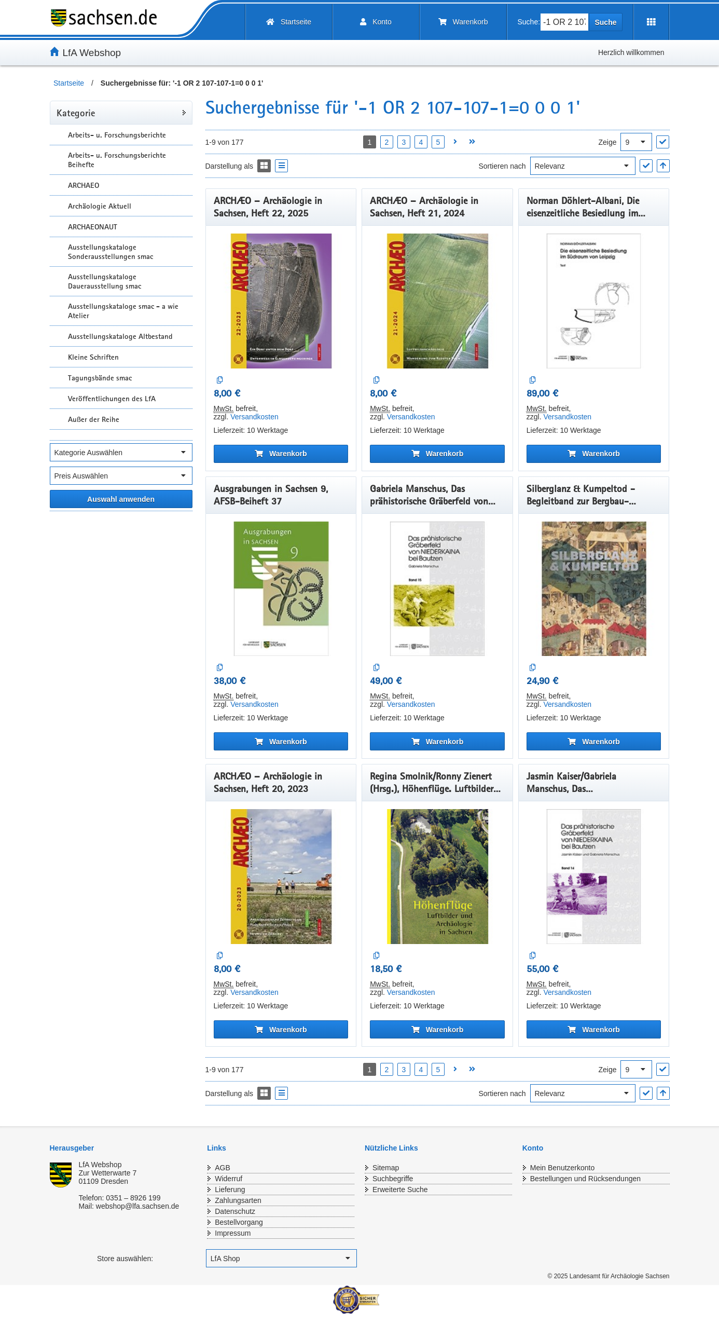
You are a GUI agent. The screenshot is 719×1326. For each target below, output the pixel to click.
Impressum (233, 1233)
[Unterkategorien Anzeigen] (57, 135)
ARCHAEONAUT (92, 226)
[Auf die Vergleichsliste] (220, 380)
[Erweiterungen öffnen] (651, 22)
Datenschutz (235, 1211)
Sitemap (385, 1168)
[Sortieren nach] (582, 166)
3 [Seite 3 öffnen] (404, 142)
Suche (605, 22)
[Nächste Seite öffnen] (455, 141)
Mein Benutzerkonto (562, 1168)
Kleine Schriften (93, 357)
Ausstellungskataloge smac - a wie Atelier (123, 311)
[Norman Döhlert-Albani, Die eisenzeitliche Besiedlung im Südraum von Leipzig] (594, 301)
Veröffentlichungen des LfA (112, 398)
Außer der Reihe (93, 419)
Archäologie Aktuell (99, 206)
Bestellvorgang (239, 1222)
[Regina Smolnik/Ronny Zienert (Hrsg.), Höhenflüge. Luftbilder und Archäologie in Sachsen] (437, 876)
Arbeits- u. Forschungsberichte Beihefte (117, 160)
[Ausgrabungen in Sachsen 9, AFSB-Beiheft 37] (281, 589)
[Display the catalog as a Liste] (281, 165)
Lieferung (230, 1189)
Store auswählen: (125, 1258)
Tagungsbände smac (100, 377)
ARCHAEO (83, 185)
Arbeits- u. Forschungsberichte (117, 135)
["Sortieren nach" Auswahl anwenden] (646, 165)
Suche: (529, 22)
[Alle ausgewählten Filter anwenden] (121, 499)
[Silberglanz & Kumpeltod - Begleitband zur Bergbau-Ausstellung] (594, 589)
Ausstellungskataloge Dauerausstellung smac (104, 281)
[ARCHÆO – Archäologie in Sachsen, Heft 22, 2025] (281, 301)
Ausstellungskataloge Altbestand (120, 336)
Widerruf (228, 1178)
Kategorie (76, 112)
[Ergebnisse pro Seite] (636, 142)
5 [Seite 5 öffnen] (438, 142)
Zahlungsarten (238, 1200)
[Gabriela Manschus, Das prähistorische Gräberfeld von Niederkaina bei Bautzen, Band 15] (437, 589)
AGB (222, 1168)
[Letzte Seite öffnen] (472, 141)
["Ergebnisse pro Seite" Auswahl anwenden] (662, 141)
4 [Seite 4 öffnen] (421, 142)
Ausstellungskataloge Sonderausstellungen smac (110, 251)
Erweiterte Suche (400, 1189)
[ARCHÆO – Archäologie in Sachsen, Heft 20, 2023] (281, 876)
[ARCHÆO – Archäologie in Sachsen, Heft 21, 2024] (437, 301)
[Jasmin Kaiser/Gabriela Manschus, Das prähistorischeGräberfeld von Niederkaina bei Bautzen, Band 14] (594, 876)
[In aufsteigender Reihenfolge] (663, 165)
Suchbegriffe (392, 1178)
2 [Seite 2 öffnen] (387, 142)
